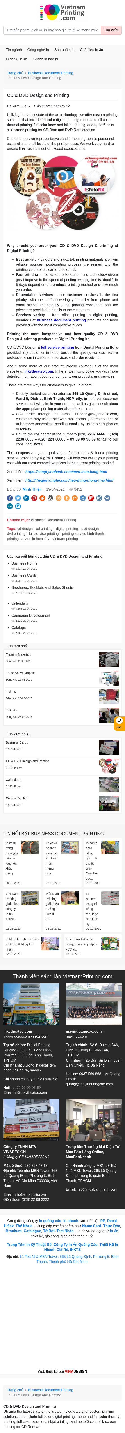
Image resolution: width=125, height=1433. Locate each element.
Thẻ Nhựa (24, 1226)
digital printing (67, 529)
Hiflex (9, 1226)
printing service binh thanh (83, 534)
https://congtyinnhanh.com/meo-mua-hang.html (66, 472)
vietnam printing (65, 539)
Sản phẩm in (64, 50)
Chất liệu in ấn (91, 50)
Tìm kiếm (111, 30)
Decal (112, 1221)
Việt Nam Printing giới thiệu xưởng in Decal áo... (52, 906)
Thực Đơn (111, 1226)
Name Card (91, 1226)
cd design (25, 529)
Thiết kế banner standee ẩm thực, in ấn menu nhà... (52, 858)
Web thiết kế (48, 1371)
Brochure (14, 1231)
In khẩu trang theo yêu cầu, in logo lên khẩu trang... (12, 858)
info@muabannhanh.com (97, 1189)
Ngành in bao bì (45, 59)
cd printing (44, 529)
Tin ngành (14, 50)
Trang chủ (15, 73)
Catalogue (32, 1231)
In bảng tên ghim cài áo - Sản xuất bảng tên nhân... (22, 944)
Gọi (119, 723)
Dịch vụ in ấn (16, 59)
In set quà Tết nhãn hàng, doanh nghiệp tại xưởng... (82, 944)
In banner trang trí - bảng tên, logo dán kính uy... (92, 909)
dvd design (90, 529)
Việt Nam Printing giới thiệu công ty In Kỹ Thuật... (12, 906)
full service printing (44, 534)
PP (102, 1221)
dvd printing (16, 534)
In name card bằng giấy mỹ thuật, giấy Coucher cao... (92, 860)
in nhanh (70, 1221)
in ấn (114, 1231)
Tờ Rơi (48, 1231)
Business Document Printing (50, 73)
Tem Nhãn (65, 1231)
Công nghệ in (38, 50)
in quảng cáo (50, 1221)
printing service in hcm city (28, 539)
